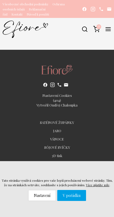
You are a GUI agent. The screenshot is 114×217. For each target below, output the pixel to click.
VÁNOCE (57, 139)
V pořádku (71, 195)
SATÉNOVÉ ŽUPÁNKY (57, 122)
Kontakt (17, 14)
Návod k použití (38, 14)
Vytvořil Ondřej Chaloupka (57, 105)
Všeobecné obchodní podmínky (25, 4)
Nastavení (42, 195)
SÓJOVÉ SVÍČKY (57, 147)
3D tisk (57, 155)
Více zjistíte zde (97, 185)
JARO (57, 130)
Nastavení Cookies (57, 95)
